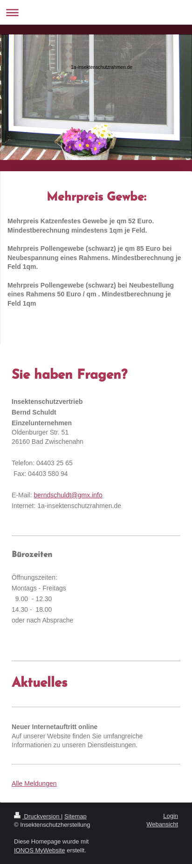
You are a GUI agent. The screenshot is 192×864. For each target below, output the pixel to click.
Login (170, 815)
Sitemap (75, 816)
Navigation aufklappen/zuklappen (96, 12)
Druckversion (37, 816)
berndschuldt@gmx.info (68, 495)
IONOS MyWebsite (39, 850)
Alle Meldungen (34, 783)
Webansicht (162, 824)
